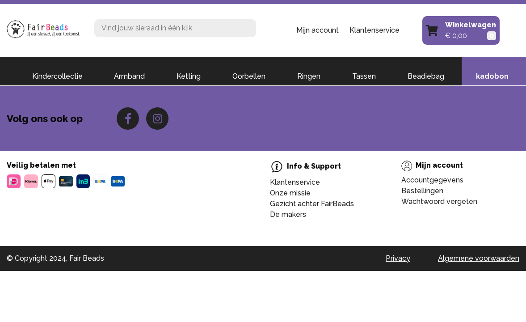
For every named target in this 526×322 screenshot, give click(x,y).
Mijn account (317, 30)
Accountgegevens (432, 180)
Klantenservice (374, 30)
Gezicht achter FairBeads (312, 203)
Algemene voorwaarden (478, 258)
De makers (288, 214)
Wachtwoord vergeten (439, 201)
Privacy (398, 258)
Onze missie (290, 193)
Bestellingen (422, 190)
